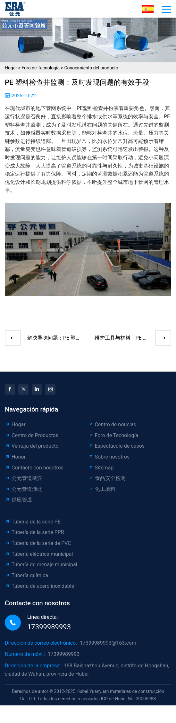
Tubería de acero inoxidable (39, 586)
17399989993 (49, 627)
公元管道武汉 (23, 478)
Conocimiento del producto (91, 67)
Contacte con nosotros (34, 468)
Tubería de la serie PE (33, 522)
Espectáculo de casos (116, 446)
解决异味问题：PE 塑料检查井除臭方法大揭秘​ (54, 338)
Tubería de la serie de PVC (38, 543)
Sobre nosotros (109, 457)
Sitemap (101, 468)
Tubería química (26, 575)
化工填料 (101, 489)
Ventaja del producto (32, 446)
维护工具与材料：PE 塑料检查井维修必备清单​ (121, 338)
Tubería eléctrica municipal (39, 554)
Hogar (11, 67)
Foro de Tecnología (40, 67)
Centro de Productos (31, 435)
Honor (15, 457)
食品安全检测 (107, 478)
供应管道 (18, 500)
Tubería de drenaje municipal (41, 565)
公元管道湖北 (23, 489)
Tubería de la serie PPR (34, 532)
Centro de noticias (112, 424)
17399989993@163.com (108, 643)
